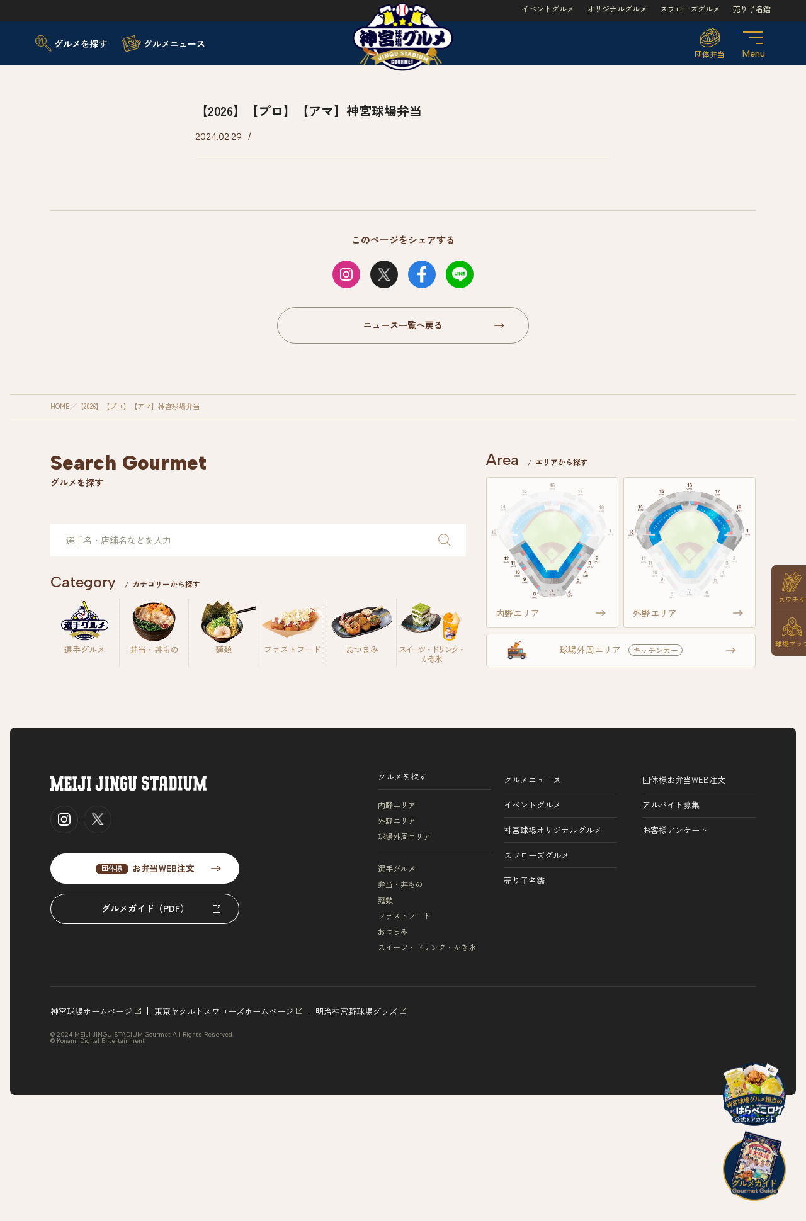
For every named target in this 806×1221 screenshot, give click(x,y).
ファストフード (404, 916)
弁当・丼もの (400, 884)
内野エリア (397, 805)
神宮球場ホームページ (91, 1011)
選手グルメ (397, 868)
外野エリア (397, 820)
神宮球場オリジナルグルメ (553, 830)
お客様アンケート (675, 830)
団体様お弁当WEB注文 (683, 779)
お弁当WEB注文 (145, 868)
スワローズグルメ (690, 9)
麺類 (385, 900)
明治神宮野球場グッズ (356, 1011)
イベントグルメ (547, 9)
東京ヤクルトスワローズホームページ (223, 1011)
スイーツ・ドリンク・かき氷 (427, 947)
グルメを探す (402, 776)
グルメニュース (532, 779)
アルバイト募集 (671, 805)
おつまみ (393, 931)
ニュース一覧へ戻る (403, 324)
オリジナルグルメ (617, 9)
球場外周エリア (404, 836)
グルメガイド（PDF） (145, 908)
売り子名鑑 (752, 9)
